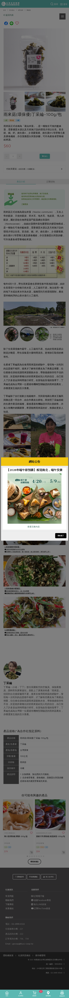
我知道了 (61, 536)
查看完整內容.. (33, 527)
